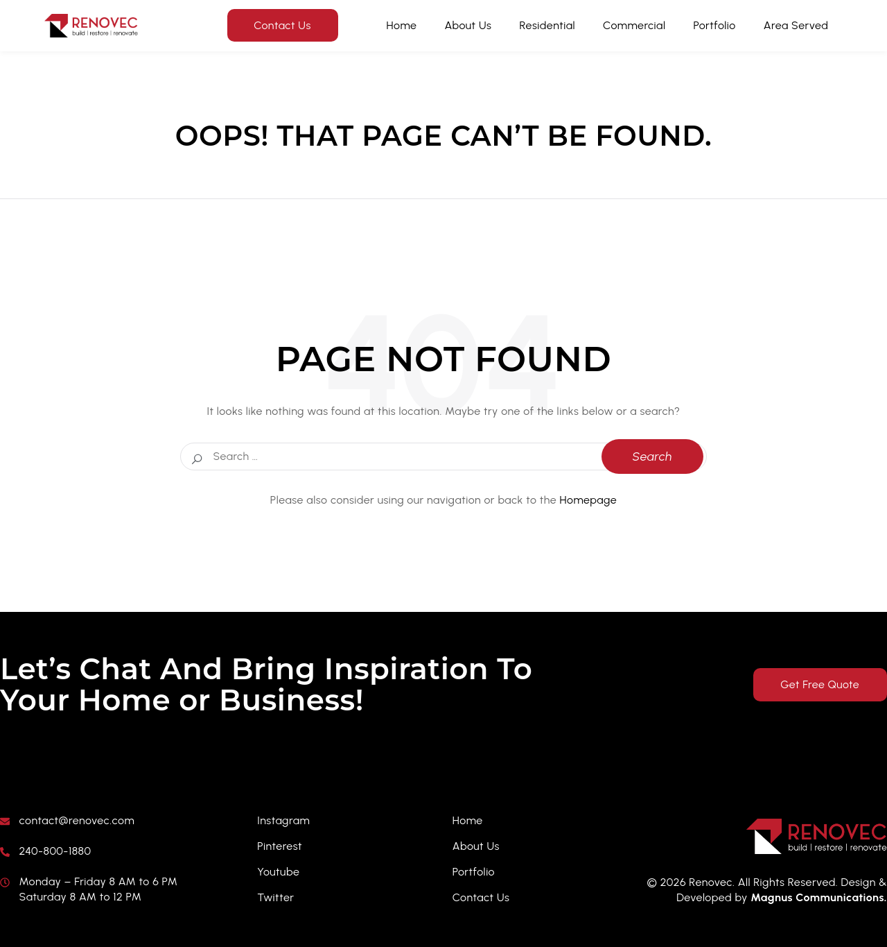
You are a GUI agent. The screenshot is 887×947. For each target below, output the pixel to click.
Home (402, 25)
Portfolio (715, 25)
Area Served (796, 25)
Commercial (634, 25)
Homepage (588, 499)
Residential (547, 25)
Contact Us (282, 25)
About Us (467, 25)
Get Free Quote (818, 684)
